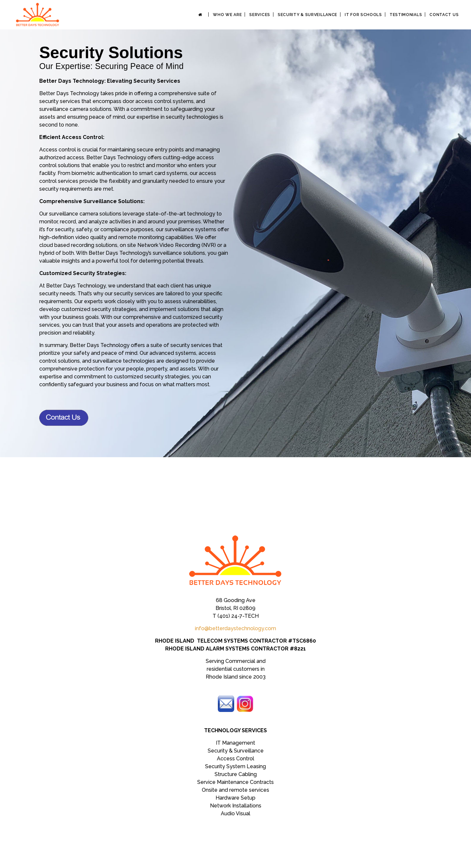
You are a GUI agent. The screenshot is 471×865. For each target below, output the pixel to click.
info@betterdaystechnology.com (235, 628)
